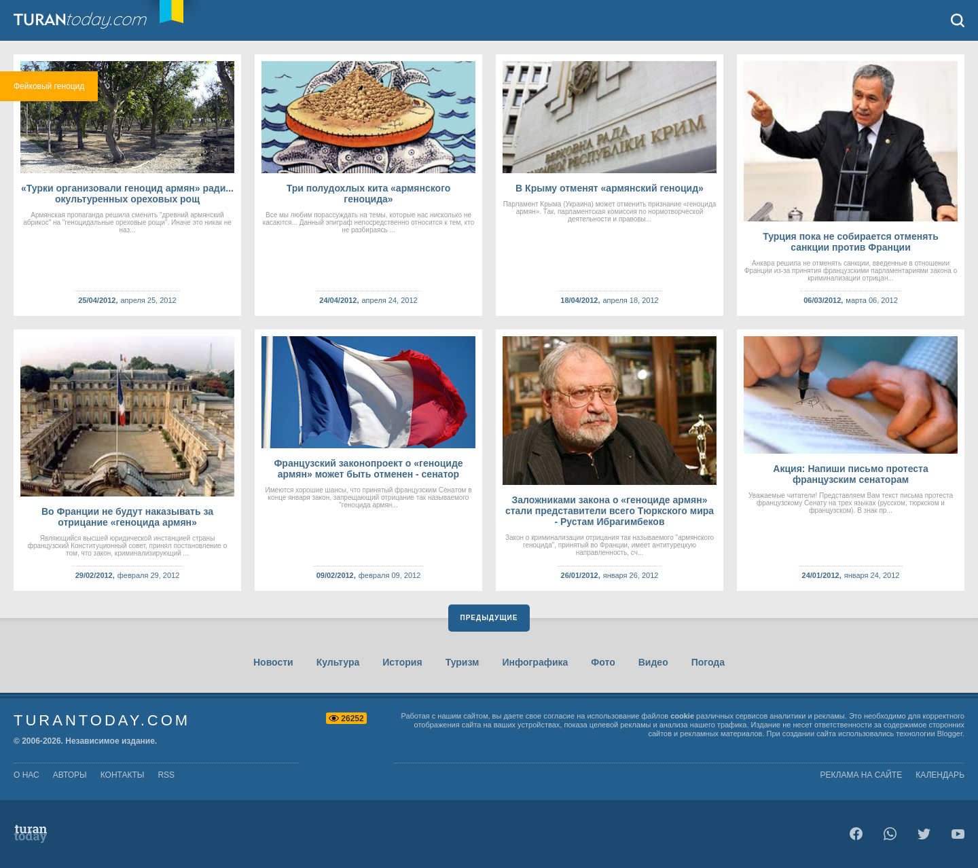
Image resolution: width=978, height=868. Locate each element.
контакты (123, 775)
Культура (338, 662)
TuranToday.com (94, 20)
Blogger (949, 733)
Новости (273, 662)
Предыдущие (489, 617)
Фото (603, 662)
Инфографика (535, 662)
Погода (708, 662)
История (402, 662)
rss (166, 775)
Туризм (462, 662)
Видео (653, 662)
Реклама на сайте (861, 775)
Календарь (940, 775)
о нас (26, 775)
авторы (70, 775)
